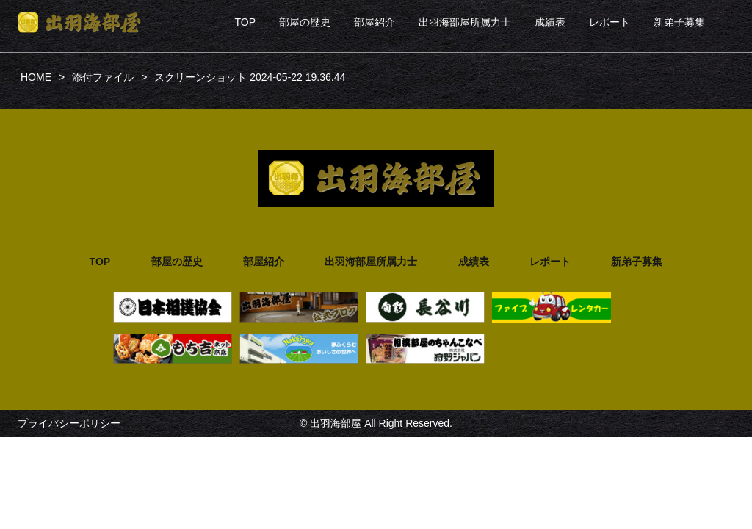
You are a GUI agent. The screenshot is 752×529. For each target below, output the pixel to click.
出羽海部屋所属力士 (465, 22)
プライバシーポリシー (69, 423)
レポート (609, 22)
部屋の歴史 (304, 22)
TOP (245, 22)
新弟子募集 (679, 22)
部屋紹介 (374, 22)
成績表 (550, 22)
